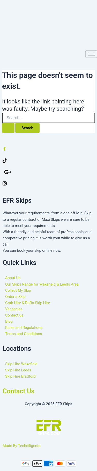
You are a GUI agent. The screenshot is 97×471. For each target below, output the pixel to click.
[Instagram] (48, 183)
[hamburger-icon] (91, 54)
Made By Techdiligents (21, 445)
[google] (49, 172)
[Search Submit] (8, 128)
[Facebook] (48, 149)
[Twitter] (48, 160)
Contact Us (18, 391)
